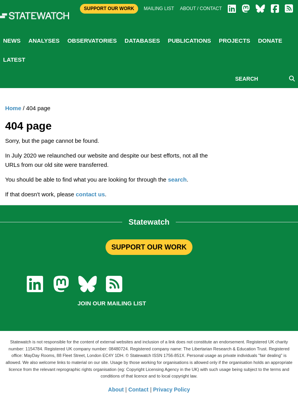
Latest (14, 59)
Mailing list (159, 8)
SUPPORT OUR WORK (149, 247)
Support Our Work (109, 8)
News (12, 40)
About (116, 389)
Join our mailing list (112, 303)
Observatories (92, 40)
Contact (138, 389)
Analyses (43, 40)
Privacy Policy (171, 389)
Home (13, 108)
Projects (234, 40)
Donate (270, 40)
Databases (142, 40)
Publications (189, 40)
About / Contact (201, 8)
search (177, 179)
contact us (90, 194)
